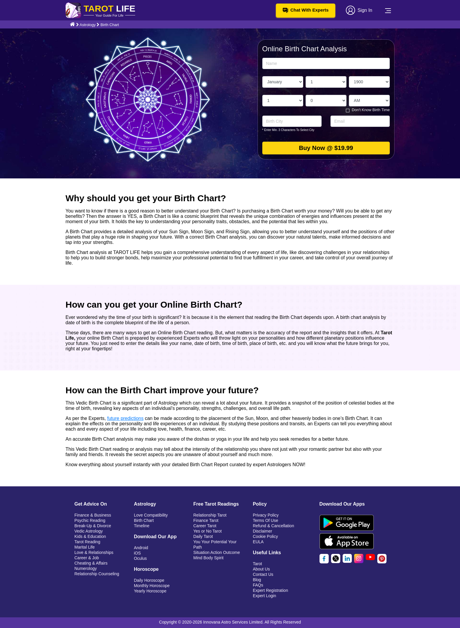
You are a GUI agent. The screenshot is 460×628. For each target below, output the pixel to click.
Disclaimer (262, 531)
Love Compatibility (151, 515)
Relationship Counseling (96, 573)
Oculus (140, 558)
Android (141, 547)
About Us (261, 569)
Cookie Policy (265, 536)
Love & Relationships (94, 552)
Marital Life (84, 547)
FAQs (258, 585)
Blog (257, 579)
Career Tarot (204, 525)
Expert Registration (270, 590)
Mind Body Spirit (208, 557)
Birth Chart (144, 520)
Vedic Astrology (88, 531)
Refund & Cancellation (273, 525)
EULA (258, 541)
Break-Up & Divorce (92, 525)
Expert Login (264, 595)
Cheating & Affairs (91, 563)
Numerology (85, 568)
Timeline (141, 525)
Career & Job (86, 557)
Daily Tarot (203, 536)
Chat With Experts (306, 10)
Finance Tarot (205, 520)
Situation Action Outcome (216, 552)
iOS (137, 553)
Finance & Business (92, 515)
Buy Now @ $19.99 (326, 148)
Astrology (88, 25)
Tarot (257, 563)
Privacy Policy (266, 515)
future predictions (125, 418)
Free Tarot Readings (216, 503)
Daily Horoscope (149, 580)
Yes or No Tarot (207, 531)
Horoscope (146, 569)
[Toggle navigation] (387, 10)
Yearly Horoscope (150, 591)
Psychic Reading (89, 520)
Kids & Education (90, 536)
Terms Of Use (265, 520)
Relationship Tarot (209, 515)
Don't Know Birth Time (371, 110)
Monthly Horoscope (152, 585)
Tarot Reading (87, 541)
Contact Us (263, 574)
